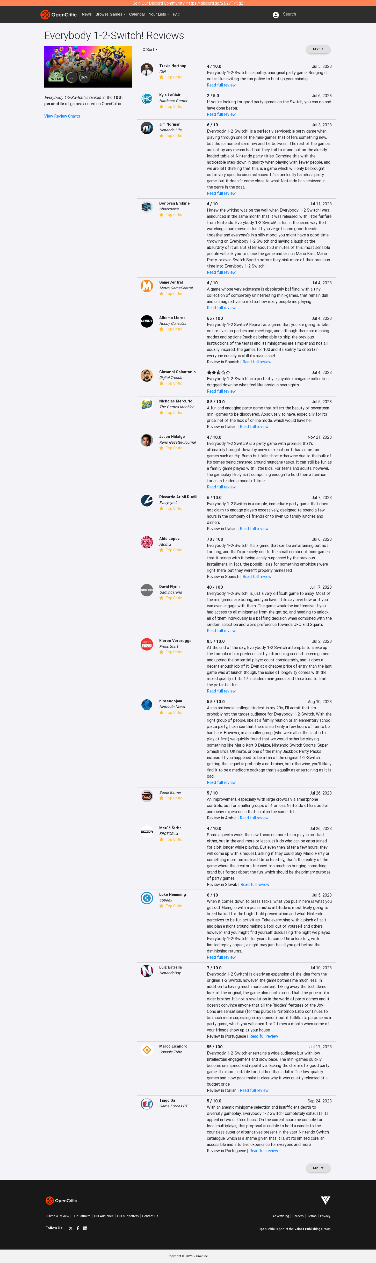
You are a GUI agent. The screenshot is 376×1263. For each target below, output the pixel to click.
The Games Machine (176, 407)
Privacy (325, 1216)
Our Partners (82, 1216)
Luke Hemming (172, 894)
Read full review (221, 85)
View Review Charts (62, 116)
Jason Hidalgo (172, 436)
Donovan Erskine (174, 203)
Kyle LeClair (169, 95)
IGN (162, 71)
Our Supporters (128, 1216)
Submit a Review (57, 1216)
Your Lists (161, 14)
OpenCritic (266, 1229)
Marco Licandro (173, 1046)
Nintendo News (172, 706)
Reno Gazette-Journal (177, 442)
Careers (298, 1216)
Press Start (168, 646)
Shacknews (168, 209)
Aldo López (169, 538)
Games (111, 14)
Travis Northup (172, 65)
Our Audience (104, 1216)
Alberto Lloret (172, 317)
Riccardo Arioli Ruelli (178, 497)
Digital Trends (170, 377)
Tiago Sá (167, 1100)
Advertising (281, 1216)
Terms (312, 1216)
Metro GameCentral (175, 288)
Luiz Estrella (170, 967)
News (88, 14)
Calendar (141, 14)
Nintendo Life (170, 130)
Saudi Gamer (170, 792)
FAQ (181, 14)
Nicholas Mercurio (175, 401)
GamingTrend (170, 592)
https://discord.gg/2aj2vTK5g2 (214, 3)
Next (318, 49)
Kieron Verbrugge (175, 640)
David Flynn (169, 586)
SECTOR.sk (168, 833)
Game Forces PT (173, 1106)
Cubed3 (165, 900)
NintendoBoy (169, 973)
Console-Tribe (170, 1052)
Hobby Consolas (172, 323)
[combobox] (308, 13)
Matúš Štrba (170, 828)
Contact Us (150, 1216)
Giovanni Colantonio (177, 372)
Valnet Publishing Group (312, 1229)
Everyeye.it (168, 502)
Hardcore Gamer (173, 100)
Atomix (165, 544)
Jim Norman (169, 124)
